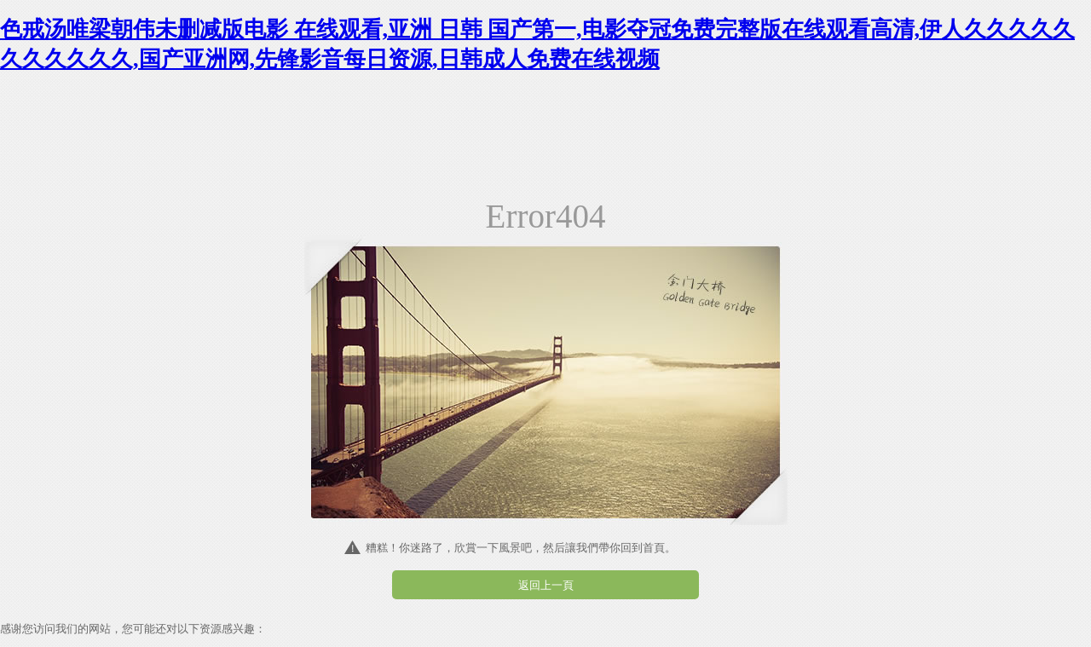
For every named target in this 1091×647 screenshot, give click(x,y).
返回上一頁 (546, 585)
